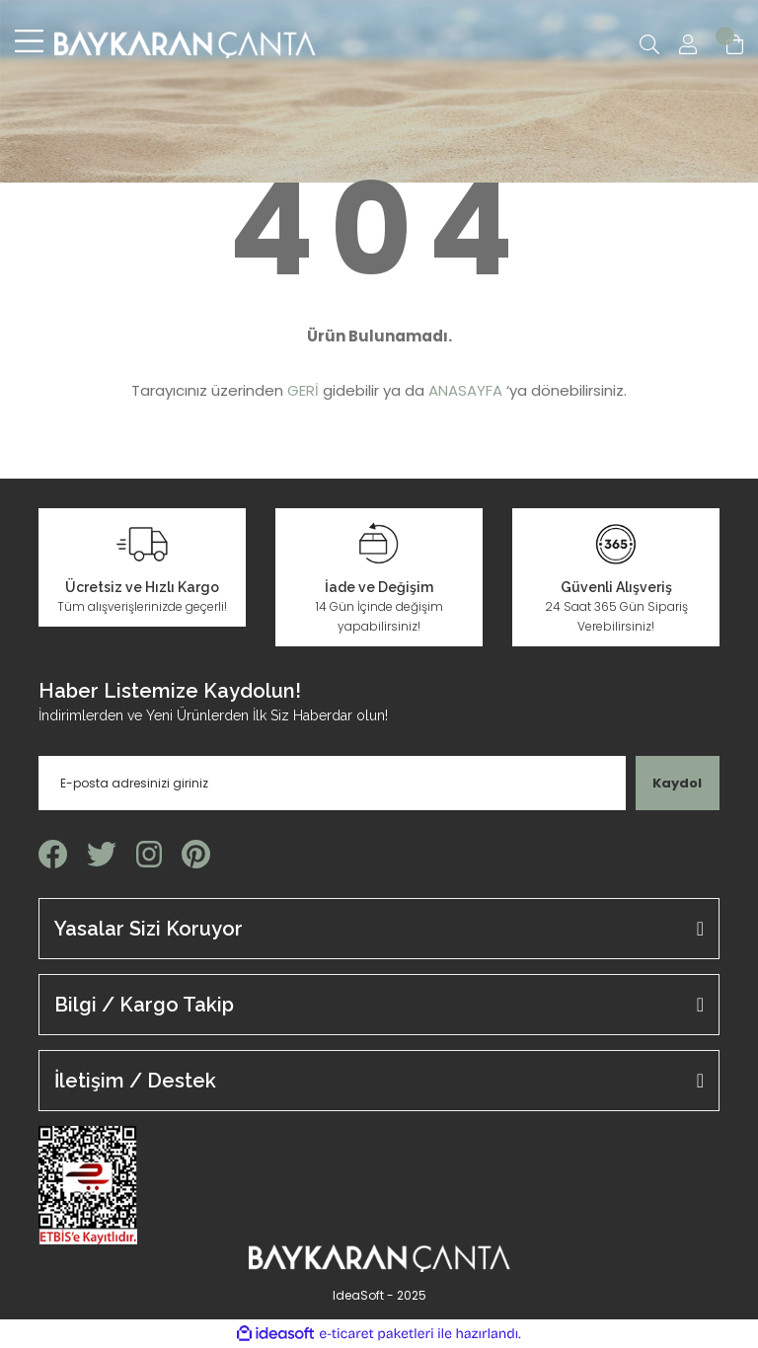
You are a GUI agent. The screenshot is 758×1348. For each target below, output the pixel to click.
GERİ (303, 390)
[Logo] (185, 44)
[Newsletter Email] (332, 783)
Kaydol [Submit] (677, 783)
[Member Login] (688, 44)
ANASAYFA (465, 390)
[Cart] (735, 44)
